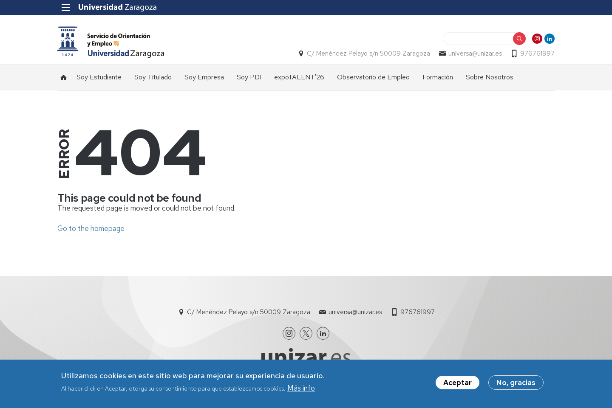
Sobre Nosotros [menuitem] (489, 77)
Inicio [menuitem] (63, 77)
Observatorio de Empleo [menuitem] (373, 77)
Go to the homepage (91, 228)
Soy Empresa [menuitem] (204, 77)
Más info (301, 390)
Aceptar (457, 385)
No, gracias (516, 385)
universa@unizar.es (475, 53)
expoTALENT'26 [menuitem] (299, 77)
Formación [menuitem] (437, 77)
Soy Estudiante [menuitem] (99, 77)
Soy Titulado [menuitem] (153, 77)
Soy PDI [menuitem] (249, 77)
